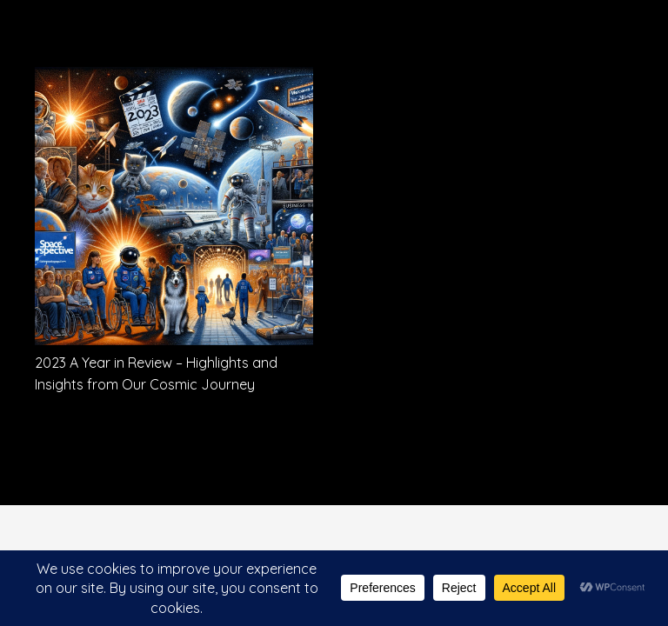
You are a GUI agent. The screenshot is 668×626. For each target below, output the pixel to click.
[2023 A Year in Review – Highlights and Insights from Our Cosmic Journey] (174, 79)
